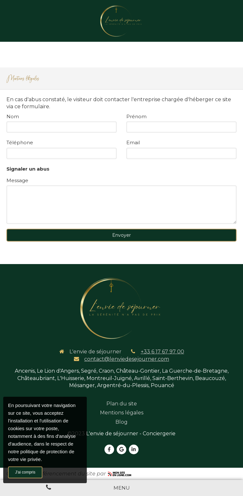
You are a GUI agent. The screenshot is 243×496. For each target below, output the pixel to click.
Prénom (136, 116)
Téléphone (19, 142)
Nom (12, 116)
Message (17, 180)
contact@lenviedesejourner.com (126, 359)
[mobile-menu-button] (121, 488)
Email (133, 142)
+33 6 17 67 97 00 (162, 352)
